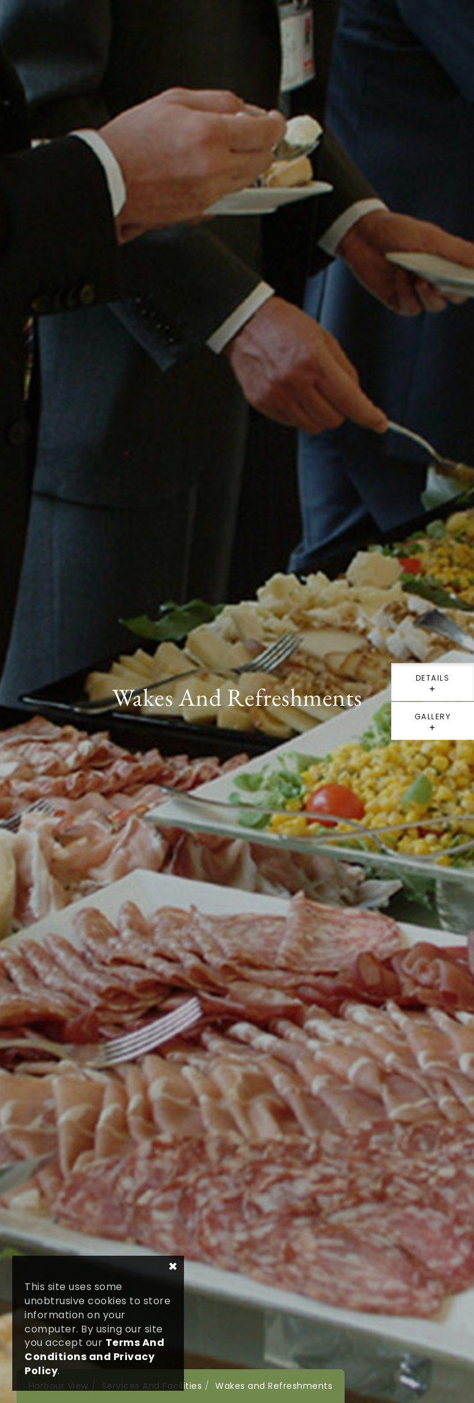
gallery (432, 725)
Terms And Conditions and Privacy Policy (94, 1356)
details (432, 687)
